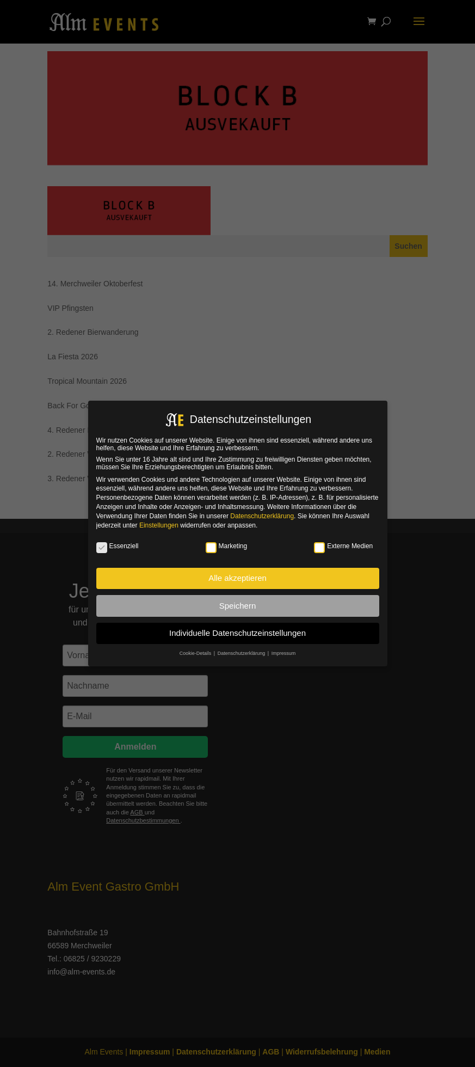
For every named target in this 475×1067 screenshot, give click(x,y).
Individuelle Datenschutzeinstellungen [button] (237, 632)
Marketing (227, 546)
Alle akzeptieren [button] (237, 577)
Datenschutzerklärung (262, 516)
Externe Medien (343, 546)
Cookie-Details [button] (196, 653)
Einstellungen (158, 525)
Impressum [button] (284, 653)
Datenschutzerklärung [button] (242, 653)
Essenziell (117, 546)
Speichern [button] (237, 605)
